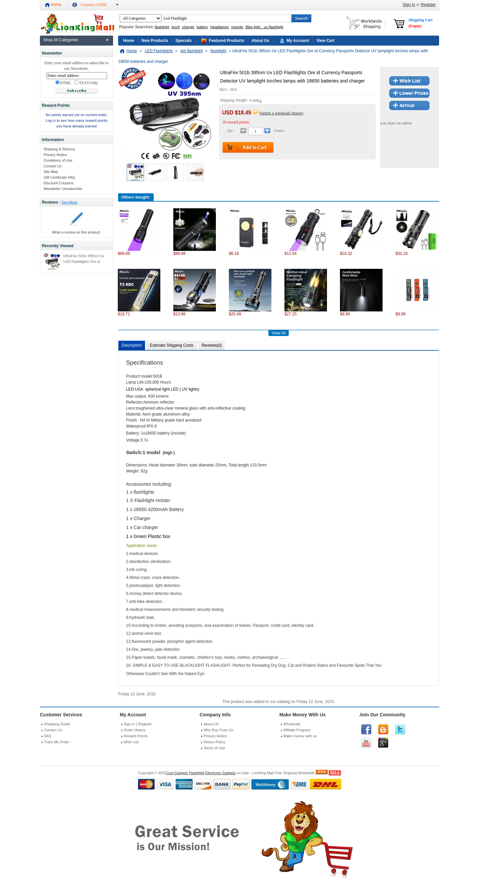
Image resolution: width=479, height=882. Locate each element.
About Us (260, 40)
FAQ (47, 736)
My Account (297, 40)
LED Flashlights (159, 51)
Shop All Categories (60, 40)
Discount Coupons (59, 183)
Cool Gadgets (177, 773)
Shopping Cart (420, 23)
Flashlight (196, 773)
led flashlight (192, 51)
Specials (183, 40)
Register (428, 4)
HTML (63, 83)
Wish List (131, 742)
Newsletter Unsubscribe (63, 189)
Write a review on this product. (76, 232)
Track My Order (56, 742)
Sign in (129, 724)
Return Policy (214, 742)
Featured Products (226, 40)
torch (176, 27)
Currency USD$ (93, 4)
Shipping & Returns (59, 149)
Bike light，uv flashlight (264, 27)
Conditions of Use (58, 160)
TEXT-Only (86, 83)
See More (70, 202)
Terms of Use (214, 748)
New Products (154, 40)
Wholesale (291, 724)
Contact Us (53, 166)
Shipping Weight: (234, 100)
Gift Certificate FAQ (59, 177)
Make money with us (300, 736)
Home (56, 4)
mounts (237, 27)
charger (188, 27)
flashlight (162, 27)
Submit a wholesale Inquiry (281, 113)
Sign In (409, 4)
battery (202, 27)
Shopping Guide (57, 724)
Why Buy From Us (218, 730)
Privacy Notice (55, 155)
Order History (134, 730)
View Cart (325, 40)
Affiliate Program (296, 730)
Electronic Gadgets (220, 773)
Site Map (51, 172)
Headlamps (219, 27)
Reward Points (136, 736)
